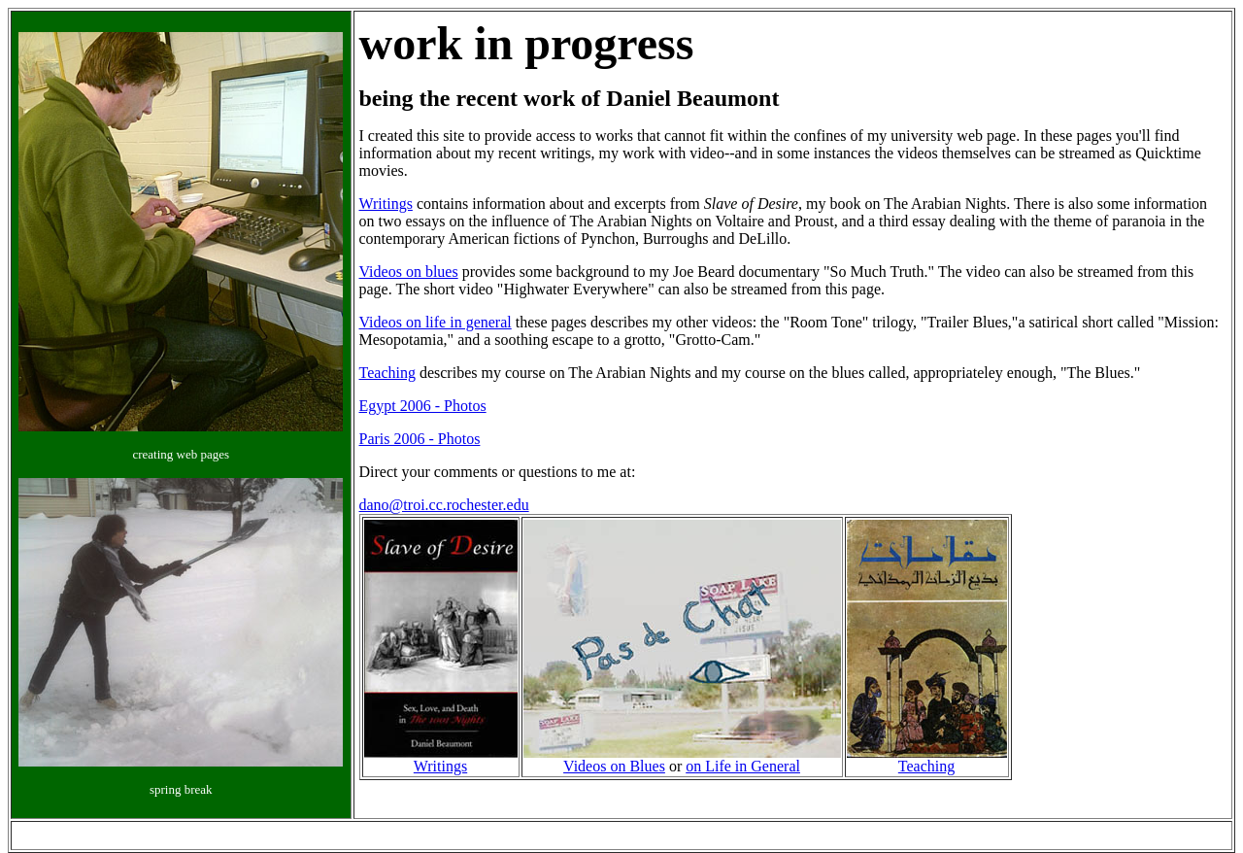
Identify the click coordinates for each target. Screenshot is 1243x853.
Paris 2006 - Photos (420, 438)
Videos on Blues (614, 766)
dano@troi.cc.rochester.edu (444, 504)
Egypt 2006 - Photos (423, 405)
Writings (386, 203)
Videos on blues (408, 271)
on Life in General (743, 766)
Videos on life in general (435, 322)
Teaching (387, 372)
